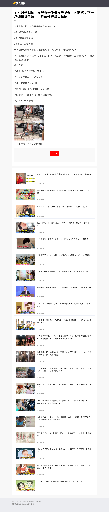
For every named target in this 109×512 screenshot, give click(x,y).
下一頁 (54, 153)
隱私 (29, 504)
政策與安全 (21, 504)
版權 (32, 504)
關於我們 (15, 504)
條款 (26, 504)
